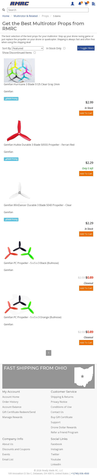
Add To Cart (86, 113)
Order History (10, 402)
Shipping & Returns (62, 397)
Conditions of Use (61, 407)
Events (6, 454)
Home (5, 16)
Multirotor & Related (25, 16)
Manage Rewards (12, 417)
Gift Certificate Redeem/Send (18, 412)
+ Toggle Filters (86, 48)
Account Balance (11, 407)
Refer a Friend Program (64, 432)
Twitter (55, 454)
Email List (7, 459)
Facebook (56, 444)
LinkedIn (56, 464)
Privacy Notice (59, 402)
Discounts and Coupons (16, 449)
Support (55, 422)
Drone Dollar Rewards (64, 427)
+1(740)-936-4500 (80, 473)
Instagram (57, 449)
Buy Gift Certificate (62, 417)
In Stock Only (54, 48)
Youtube (56, 459)
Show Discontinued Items (17, 52)
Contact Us (57, 412)
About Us (7, 444)
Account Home (10, 397)
